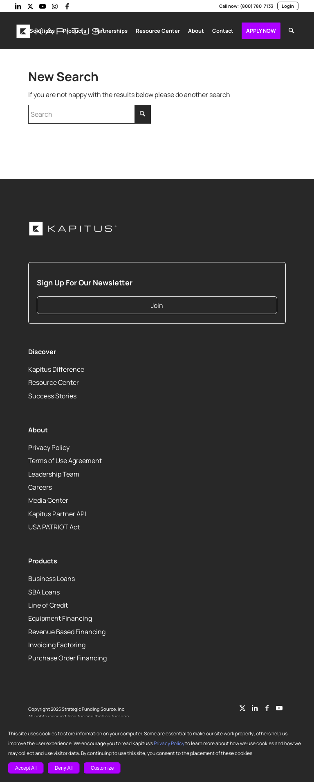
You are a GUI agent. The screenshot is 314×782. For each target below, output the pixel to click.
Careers (40, 485)
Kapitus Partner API (56, 512)
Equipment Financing (59, 616)
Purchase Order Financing (66, 656)
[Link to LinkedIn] (18, 6)
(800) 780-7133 (257, 6)
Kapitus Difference (54, 367)
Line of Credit (47, 603)
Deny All (64, 768)
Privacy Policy (149, 743)
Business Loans (51, 576)
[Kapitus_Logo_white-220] (73, 227)
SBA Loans (44, 590)
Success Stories (51, 394)
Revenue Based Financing (66, 629)
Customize (102, 768)
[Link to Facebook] (67, 6)
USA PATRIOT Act (54, 525)
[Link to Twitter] (242, 706)
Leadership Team (53, 472)
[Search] (291, 30)
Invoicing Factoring (55, 643)
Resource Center (53, 380)
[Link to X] (30, 6)
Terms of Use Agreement (64, 458)
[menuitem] (45, 30)
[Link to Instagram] (55, 6)
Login (288, 6)
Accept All (26, 768)
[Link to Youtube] (42, 6)
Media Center (47, 498)
